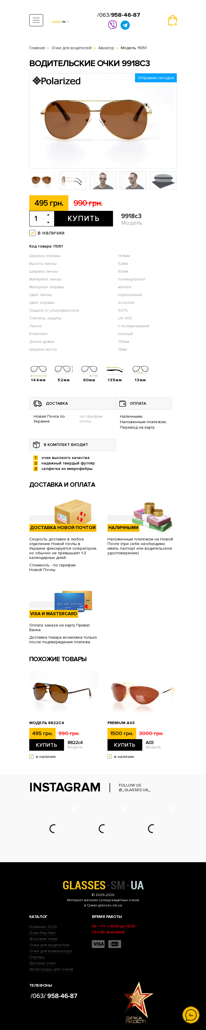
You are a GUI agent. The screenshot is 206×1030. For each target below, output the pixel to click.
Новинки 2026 (43, 926)
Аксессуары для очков (51, 969)
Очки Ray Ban (42, 932)
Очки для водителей (49, 944)
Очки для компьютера (50, 951)
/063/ (118, 15)
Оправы (37, 957)
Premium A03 (121, 723)
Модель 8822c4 (46, 723)
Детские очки (42, 963)
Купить (84, 218)
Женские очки (43, 938)
